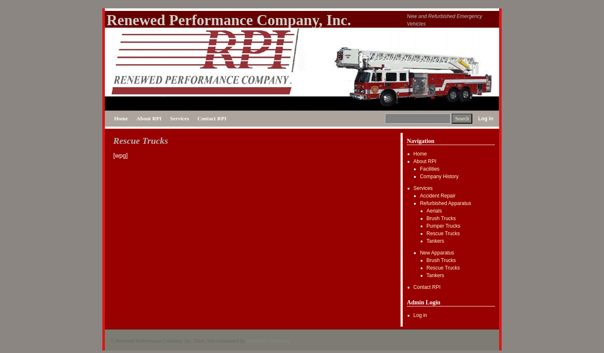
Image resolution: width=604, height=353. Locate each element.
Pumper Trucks (444, 226)
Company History (439, 176)
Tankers (435, 241)
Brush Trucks (441, 218)
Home (121, 118)
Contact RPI (212, 118)
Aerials (434, 211)
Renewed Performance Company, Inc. (229, 20)
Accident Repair (438, 196)
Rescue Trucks (443, 233)
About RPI (148, 118)
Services (179, 118)
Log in (485, 119)
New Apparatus (437, 253)
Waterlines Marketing (268, 341)
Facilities (430, 169)
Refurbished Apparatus (445, 203)
